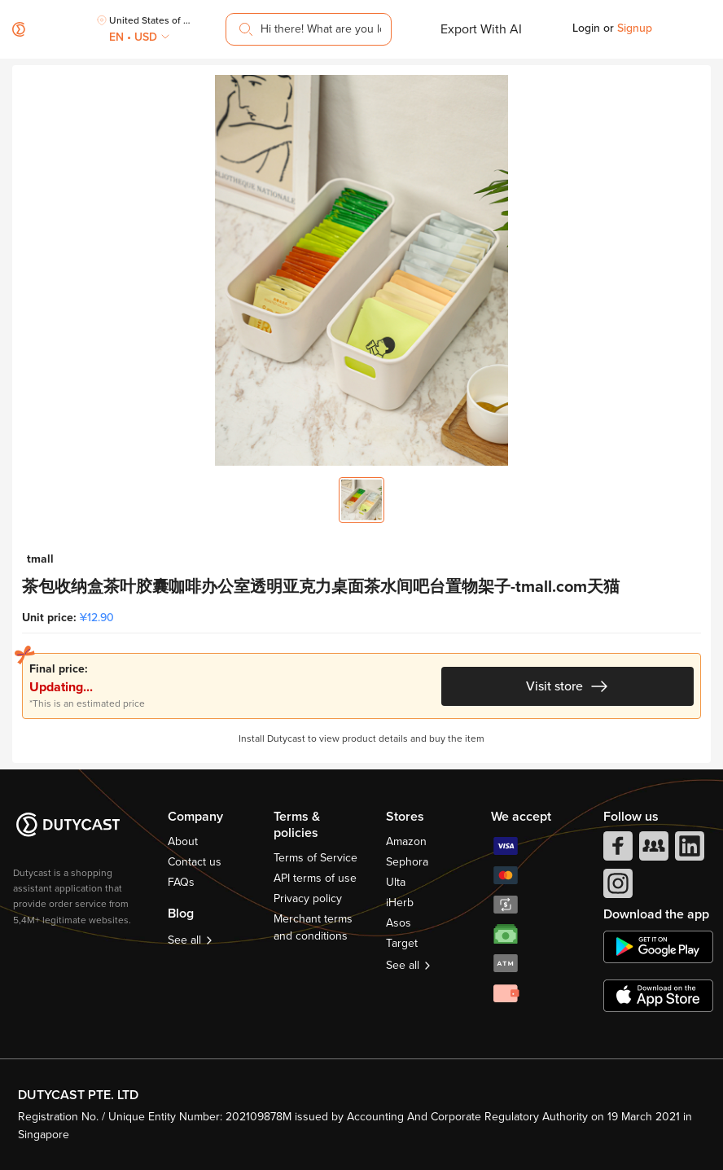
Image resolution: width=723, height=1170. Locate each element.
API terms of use (315, 878)
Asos (398, 923)
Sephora (407, 862)
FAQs (181, 882)
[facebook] (616, 850)
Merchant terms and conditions (313, 927)
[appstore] (658, 996)
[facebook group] (652, 850)
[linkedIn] (688, 850)
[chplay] (658, 947)
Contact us (194, 862)
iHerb (400, 902)
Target (402, 943)
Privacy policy (308, 898)
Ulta (395, 882)
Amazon (406, 841)
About (183, 841)
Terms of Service (315, 858)
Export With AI (481, 29)
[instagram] (616, 887)
